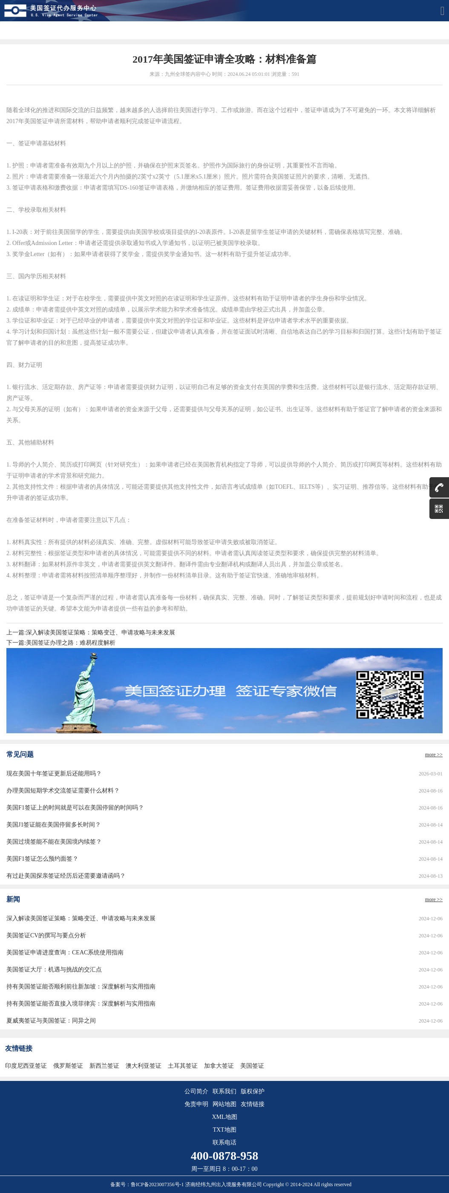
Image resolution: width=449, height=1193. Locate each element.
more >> (434, 755)
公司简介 (196, 1091)
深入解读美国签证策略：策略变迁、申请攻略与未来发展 (80, 918)
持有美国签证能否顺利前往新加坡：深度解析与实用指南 (80, 986)
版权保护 (253, 1091)
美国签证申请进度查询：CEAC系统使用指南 (65, 952)
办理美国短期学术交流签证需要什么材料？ (63, 790)
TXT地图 (224, 1130)
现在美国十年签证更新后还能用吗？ (54, 773)
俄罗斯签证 (68, 1066)
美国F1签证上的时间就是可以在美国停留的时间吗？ (75, 807)
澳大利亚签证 (143, 1066)
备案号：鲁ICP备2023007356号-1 (147, 1184)
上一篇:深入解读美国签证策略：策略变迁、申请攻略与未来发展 (90, 632)
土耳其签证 (183, 1066)
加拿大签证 (219, 1066)
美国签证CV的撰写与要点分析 (46, 935)
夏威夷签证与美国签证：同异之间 (51, 1020)
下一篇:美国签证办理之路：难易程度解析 (60, 643)
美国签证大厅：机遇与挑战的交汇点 (54, 969)
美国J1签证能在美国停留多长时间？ (53, 824)
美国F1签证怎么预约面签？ (42, 859)
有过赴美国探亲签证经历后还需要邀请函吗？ (66, 876)
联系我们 (224, 1091)
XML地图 (224, 1117)
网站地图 (224, 1104)
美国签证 (252, 1066)
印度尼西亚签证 (26, 1066)
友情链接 (253, 1104)
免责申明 (196, 1104)
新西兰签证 (104, 1066)
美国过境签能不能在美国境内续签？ (54, 842)
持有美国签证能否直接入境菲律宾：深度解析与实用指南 (80, 1003)
